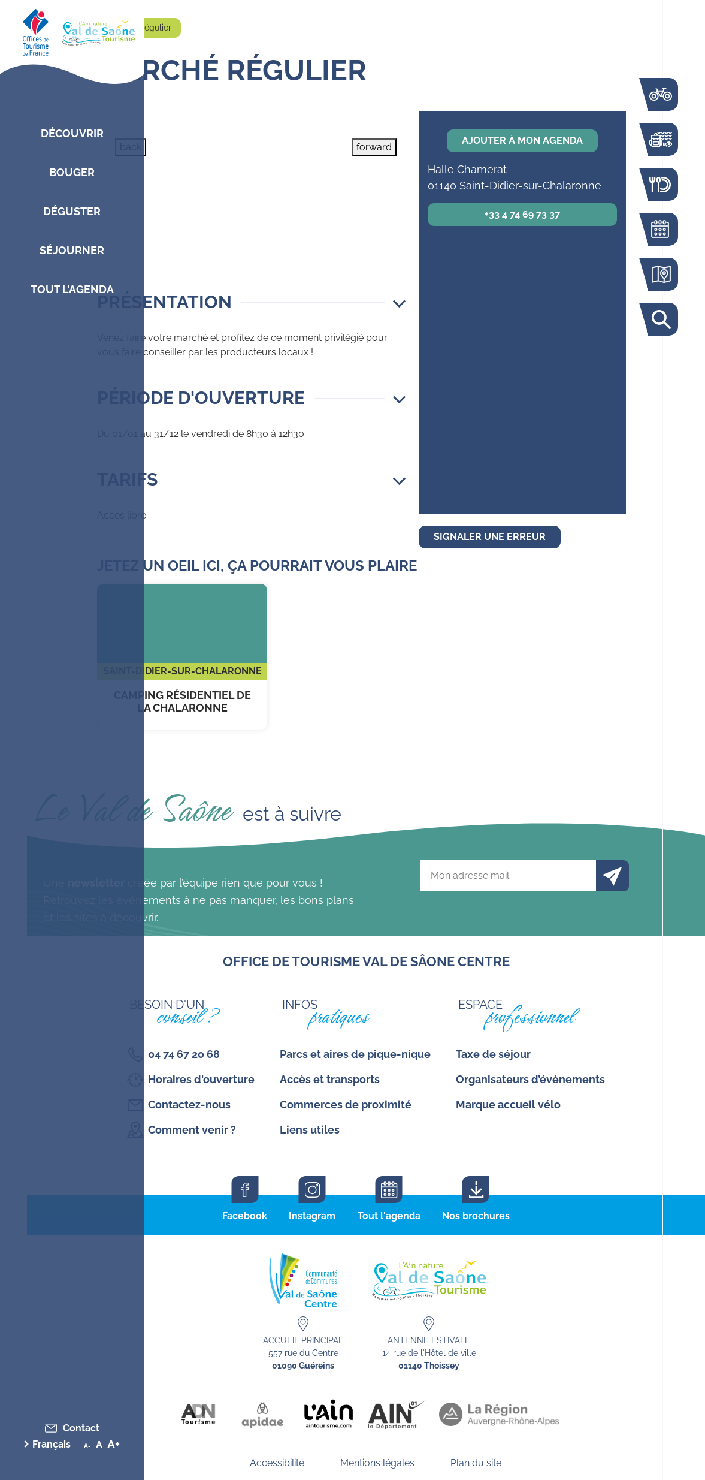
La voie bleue (660, 94)
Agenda (660, 229)
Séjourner (72, 250)
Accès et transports (330, 1079)
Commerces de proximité (345, 1104)
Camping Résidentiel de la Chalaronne (182, 657)
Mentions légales (377, 1463)
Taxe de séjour (493, 1054)
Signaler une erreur (490, 536)
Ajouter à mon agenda (522, 140)
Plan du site (475, 1463)
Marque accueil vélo (508, 1104)
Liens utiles (310, 1129)
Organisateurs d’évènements (530, 1079)
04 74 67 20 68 (184, 1054)
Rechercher (660, 319)
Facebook (244, 1216)
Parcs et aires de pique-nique (355, 1054)
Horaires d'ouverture (201, 1079)
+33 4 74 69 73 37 (522, 214)
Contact (81, 1428)
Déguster (72, 211)
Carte (660, 274)
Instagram (312, 1216)
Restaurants (660, 184)
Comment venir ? (192, 1129)
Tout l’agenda (72, 289)
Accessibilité (277, 1463)
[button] (251, 302)
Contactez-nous (189, 1104)
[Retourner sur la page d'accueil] (72, 30)
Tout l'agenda (389, 1216)
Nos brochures (476, 1216)
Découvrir (72, 133)
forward (374, 147)
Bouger (72, 172)
